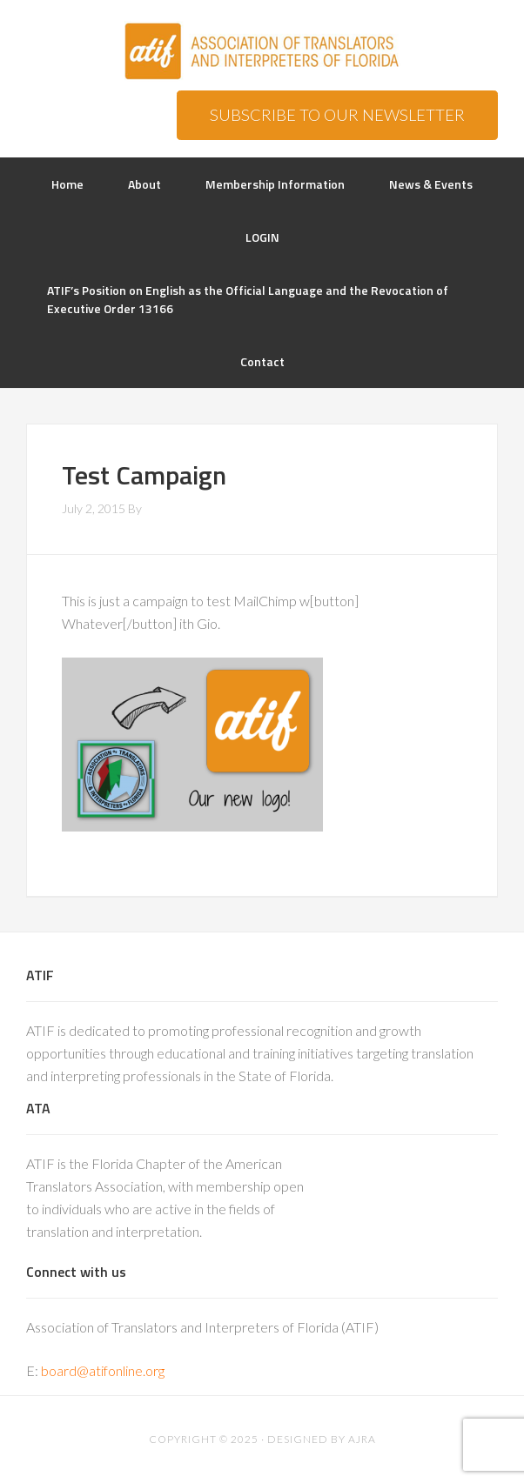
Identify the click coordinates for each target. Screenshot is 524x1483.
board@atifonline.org (103, 1370)
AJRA (362, 1439)
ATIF (262, 52)
